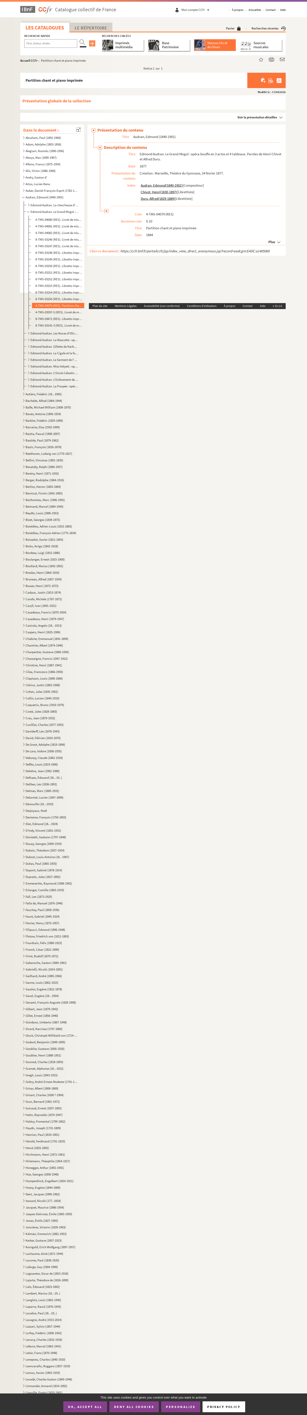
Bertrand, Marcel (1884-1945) (45, 506)
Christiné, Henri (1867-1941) (44, 665)
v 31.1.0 (277, 306)
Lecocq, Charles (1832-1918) (44, 1340)
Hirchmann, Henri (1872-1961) (45, 1154)
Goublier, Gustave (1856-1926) (45, 1049)
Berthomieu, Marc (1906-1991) (45, 500)
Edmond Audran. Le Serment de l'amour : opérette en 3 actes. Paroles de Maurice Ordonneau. (54, 360)
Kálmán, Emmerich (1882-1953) (46, 1234)
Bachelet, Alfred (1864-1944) (44, 401)
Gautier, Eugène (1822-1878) (44, 989)
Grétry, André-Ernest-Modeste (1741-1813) (52, 1082)
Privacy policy (223, 1407)
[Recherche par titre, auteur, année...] (50, 43)
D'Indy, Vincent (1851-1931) (43, 830)
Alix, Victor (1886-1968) (41, 171)
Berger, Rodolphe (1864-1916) (45, 480)
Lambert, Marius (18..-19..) (43, 1293)
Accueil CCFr (29, 60)
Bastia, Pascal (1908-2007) (43, 434)
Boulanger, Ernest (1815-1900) (45, 559)
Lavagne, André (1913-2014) (44, 1320)
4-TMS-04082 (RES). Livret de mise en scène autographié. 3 (59, 233)
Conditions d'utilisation (202, 306)
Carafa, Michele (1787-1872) (44, 599)
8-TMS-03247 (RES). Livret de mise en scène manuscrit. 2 (59, 246)
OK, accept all (85, 1407)
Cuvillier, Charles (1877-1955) (45, 725)
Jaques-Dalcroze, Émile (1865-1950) (49, 1214)
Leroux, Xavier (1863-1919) (43, 1373)
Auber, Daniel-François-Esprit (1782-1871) (52, 191)
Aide (283, 10)
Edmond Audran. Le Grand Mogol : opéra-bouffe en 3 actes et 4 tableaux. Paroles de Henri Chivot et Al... (54, 212)
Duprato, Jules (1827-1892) (43, 877)
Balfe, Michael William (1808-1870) (48, 407)
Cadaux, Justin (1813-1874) (43, 592)
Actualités (255, 10)
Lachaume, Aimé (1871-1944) (44, 1254)
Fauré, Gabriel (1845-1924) (43, 916)
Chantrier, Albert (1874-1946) (44, 645)
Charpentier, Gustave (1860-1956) (47, 652)
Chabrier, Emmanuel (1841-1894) (47, 639)
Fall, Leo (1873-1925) (39, 897)
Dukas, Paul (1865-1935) (41, 863)
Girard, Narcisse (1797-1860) (44, 1029)
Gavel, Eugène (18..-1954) (42, 996)
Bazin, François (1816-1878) (44, 447)
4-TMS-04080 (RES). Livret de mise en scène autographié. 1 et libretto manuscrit (59, 220)
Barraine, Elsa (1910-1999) (43, 427)
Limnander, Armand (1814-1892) (46, 1386)
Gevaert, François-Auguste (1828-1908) (51, 1002)
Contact (271, 10)
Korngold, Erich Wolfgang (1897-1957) (50, 1247)
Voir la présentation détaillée (257, 117)
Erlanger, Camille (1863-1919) (45, 890)
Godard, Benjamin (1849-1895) (45, 1042)
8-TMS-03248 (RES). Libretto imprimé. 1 (59, 253)
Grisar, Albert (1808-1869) (42, 1088)
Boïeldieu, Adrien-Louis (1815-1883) (49, 526)
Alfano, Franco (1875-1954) (43, 164)
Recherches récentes (269, 28)
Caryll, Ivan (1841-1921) (41, 606)
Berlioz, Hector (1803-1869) (43, 487)
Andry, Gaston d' (36, 177)
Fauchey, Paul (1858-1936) (42, 910)
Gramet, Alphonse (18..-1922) (45, 1068)
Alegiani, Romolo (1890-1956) (45, 151)
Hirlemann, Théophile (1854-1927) (48, 1161)
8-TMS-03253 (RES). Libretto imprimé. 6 (59, 286)
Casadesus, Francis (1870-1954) (46, 612)
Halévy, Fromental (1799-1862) (45, 1121)
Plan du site (100, 306)
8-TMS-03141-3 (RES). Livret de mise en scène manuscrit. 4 (59, 325)
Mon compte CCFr (196, 9)
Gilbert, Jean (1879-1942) (42, 1009)
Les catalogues (45, 27)
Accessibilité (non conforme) (162, 306)
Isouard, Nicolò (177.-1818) (43, 1201)
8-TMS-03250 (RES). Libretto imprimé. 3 (59, 266)
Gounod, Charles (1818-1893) (44, 1062)
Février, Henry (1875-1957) (42, 923)
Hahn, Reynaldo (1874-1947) (44, 1115)
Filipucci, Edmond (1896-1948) (45, 930)
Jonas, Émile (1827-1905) (42, 1221)
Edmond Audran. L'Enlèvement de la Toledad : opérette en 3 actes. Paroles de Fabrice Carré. (54, 380)
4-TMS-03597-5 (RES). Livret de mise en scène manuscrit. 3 (59, 312)
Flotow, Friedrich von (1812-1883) (47, 936)
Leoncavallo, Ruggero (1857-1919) (48, 1366)
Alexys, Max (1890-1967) (41, 157)
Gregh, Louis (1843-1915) (42, 1075)
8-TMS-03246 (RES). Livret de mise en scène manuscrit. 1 (59, 239)
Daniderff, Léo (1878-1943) (43, 731)
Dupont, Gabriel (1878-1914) (44, 870)
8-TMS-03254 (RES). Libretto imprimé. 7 (59, 292)
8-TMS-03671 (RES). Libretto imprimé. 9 (59, 319)
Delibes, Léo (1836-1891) (41, 784)
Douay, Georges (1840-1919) (44, 844)
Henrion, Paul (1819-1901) (42, 1135)
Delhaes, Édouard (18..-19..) (44, 778)
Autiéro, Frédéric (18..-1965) (44, 394)
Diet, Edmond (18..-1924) (42, 824)
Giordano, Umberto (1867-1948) (46, 1022)
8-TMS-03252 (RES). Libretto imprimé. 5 (59, 279)
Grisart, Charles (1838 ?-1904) (45, 1095)
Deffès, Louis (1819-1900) (42, 764)
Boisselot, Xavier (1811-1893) (44, 540)
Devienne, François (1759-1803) (46, 817)
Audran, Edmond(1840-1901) (161, 185)
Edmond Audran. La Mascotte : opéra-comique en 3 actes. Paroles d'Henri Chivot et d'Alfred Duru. (54, 340)
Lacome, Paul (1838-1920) (42, 1260)
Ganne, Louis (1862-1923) (42, 983)
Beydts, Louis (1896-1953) (42, 513)
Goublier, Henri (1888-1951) (43, 1055)
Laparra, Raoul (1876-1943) (43, 1307)
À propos (237, 10)
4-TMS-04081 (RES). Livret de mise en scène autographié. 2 (59, 226)
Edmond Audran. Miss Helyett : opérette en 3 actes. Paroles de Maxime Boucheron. (54, 366)
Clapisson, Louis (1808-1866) (44, 678)
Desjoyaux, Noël (36, 811)
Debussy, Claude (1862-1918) (44, 758)
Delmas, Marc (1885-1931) (42, 791)
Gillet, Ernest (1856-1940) (42, 1016)
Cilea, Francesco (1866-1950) (44, 672)
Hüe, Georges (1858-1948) (42, 1174)
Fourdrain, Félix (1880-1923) (44, 943)
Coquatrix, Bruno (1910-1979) (45, 705)
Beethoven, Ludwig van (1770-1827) (49, 454)
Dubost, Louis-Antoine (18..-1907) (47, 857)
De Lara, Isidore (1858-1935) (44, 751)
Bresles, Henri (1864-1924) (42, 573)
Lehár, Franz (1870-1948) (41, 1353)
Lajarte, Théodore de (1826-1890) (47, 1280)
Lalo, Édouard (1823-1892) (43, 1287)
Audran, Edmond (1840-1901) (45, 197)
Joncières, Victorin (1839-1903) (46, 1227)
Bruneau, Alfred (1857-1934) (44, 579)
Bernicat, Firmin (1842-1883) (44, 493)
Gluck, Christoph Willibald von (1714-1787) (52, 1035)
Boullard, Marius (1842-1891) (44, 566)
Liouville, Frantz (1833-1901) (44, 1392)
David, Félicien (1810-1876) (43, 738)
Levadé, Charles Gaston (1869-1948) (49, 1379)
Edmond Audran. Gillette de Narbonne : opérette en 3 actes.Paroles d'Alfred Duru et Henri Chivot (54, 346)
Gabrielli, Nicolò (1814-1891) (44, 969)
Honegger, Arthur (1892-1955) (45, 1168)
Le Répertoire (91, 28)
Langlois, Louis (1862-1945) (43, 1300)
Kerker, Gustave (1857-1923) (44, 1240)
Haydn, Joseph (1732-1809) (43, 1128)
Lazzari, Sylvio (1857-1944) (43, 1326)
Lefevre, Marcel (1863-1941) (43, 1346)
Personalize (180, 1407)
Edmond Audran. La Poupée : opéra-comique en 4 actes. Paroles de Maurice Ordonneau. (54, 386)
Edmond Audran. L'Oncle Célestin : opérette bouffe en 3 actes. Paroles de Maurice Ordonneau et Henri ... (54, 373)
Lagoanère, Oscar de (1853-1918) (47, 1273)
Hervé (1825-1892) (37, 1148)
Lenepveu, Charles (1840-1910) (45, 1359)
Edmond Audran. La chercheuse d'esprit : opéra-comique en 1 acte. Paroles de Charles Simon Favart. (54, 205)
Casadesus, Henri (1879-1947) (45, 619)
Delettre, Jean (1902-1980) (43, 771)
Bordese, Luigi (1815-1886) (43, 553)
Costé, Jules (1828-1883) (41, 711)
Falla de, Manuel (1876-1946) (44, 903)
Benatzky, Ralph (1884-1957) (44, 467)
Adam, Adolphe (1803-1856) (43, 144)
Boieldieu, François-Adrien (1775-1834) (51, 533)
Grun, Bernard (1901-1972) (43, 1102)
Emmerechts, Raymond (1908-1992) (49, 883)
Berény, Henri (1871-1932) (42, 473)
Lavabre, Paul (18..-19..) (41, 1313)
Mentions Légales (126, 306)
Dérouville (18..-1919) (40, 804)
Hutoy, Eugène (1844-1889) (43, 1187)
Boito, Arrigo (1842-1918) (42, 546)
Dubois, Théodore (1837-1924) (45, 850)
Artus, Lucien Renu (38, 184)
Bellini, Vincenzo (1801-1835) (44, 460)
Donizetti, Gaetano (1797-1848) (46, 837)
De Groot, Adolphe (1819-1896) (45, 744)
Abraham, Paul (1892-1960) (43, 138)
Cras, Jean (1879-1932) (40, 718)
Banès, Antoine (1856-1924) (43, 414)
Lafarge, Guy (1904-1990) (42, 1267)
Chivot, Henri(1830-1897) (159, 192)
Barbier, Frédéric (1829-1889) (44, 420)
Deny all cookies (134, 1407)
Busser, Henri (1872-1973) (42, 586)
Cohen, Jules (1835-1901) (42, 692)
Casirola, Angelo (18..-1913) (44, 625)
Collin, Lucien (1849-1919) (42, 698)
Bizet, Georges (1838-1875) (43, 520)
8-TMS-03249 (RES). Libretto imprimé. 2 (59, 259)
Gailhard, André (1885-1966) (44, 976)
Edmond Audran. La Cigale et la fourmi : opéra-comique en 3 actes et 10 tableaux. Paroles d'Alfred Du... (54, 353)
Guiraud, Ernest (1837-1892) (44, 1108)
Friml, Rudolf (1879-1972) (42, 956)
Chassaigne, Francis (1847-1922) (47, 659)
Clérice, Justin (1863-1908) (43, 685)
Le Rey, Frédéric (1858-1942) (44, 1333)
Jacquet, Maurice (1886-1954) (45, 1207)
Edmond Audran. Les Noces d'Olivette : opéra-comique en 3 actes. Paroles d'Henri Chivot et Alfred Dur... (54, 333)
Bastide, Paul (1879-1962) (42, 440)
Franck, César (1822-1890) (42, 949)
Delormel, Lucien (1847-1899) (45, 797)
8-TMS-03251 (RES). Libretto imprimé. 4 (59, 272)
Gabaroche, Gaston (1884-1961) (46, 963)
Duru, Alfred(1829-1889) (158, 198)
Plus (271, 242)
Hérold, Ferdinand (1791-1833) (45, 1141)
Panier (233, 28)
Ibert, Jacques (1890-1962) (43, 1194)
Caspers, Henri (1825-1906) (43, 632)
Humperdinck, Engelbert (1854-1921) (50, 1181)
